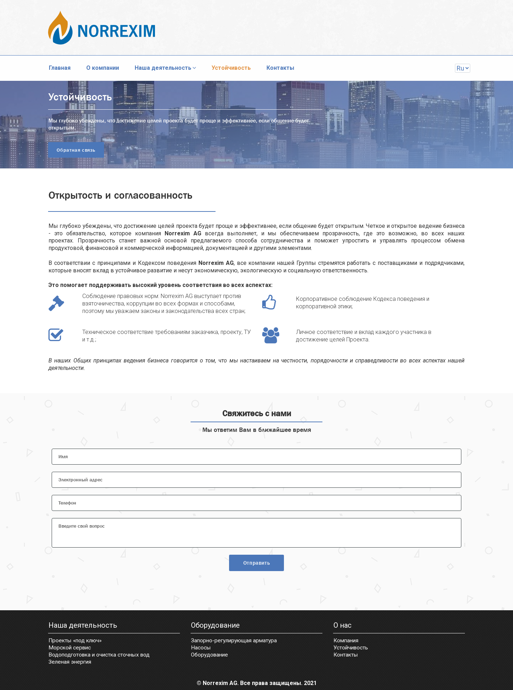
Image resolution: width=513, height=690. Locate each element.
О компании (102, 67)
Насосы (201, 648)
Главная (60, 67)
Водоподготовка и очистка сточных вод (101, 655)
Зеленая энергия (70, 662)
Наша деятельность (165, 67)
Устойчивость (231, 67)
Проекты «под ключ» (76, 641)
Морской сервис (70, 648)
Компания (346, 641)
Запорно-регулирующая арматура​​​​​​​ (236, 641)
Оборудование (210, 655)
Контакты (280, 67)
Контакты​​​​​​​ (346, 655)
